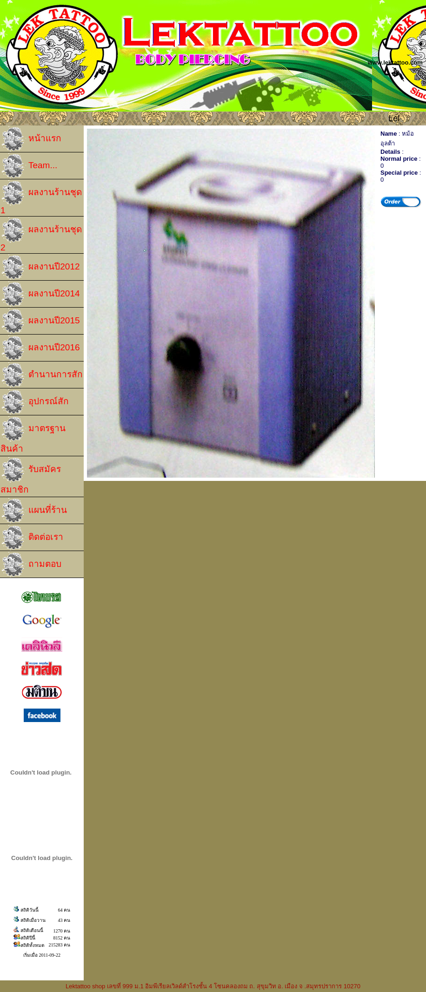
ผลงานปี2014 (40, 294)
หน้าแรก (30, 138)
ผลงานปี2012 (40, 267)
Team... (28, 165)
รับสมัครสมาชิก (30, 475)
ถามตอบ (30, 564)
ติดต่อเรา (31, 537)
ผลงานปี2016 (40, 348)
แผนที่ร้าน (33, 510)
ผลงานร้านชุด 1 (41, 197)
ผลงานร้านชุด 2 (41, 234)
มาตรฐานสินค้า (33, 434)
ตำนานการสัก (41, 375)
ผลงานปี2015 (40, 321)
